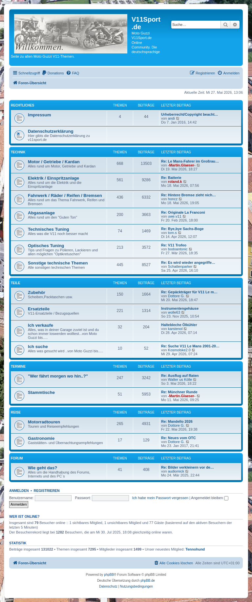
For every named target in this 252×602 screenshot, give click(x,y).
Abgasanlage (41, 212)
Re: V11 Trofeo (173, 245)
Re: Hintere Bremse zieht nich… (188, 195)
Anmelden (19, 491)
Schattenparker (180, 266)
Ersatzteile (39, 308)
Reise (16, 412)
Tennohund (195, 549)
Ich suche (38, 346)
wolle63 (174, 312)
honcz (173, 199)
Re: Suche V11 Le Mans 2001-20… (190, 346)
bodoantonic (178, 249)
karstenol (175, 329)
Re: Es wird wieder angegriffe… (188, 262)
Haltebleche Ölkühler (179, 325)
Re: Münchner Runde (179, 392)
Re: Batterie (171, 178)
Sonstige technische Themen (58, 263)
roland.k (175, 182)
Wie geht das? (42, 467)
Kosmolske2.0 (179, 350)
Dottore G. (176, 296)
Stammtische (41, 392)
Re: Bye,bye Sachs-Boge (182, 229)
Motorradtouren (44, 421)
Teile (15, 283)
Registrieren (47, 491)
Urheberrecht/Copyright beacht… (189, 114)
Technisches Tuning (48, 229)
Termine (18, 366)
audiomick (176, 471)
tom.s (172, 233)
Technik (18, 152)
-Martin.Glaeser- (182, 165)
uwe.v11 (174, 216)
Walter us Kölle (180, 379)
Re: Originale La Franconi (183, 212)
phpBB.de (147, 580)
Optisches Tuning (46, 245)
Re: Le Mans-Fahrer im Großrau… (190, 161)
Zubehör (36, 292)
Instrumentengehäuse (180, 308)
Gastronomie (41, 438)
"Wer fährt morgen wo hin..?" (58, 376)
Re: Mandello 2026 (177, 421)
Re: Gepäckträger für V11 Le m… (189, 292)
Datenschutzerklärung (51, 131)
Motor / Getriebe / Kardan (54, 161)
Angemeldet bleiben (209, 498)
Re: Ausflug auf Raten (180, 376)
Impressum (39, 114)
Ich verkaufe (40, 325)
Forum (17, 458)
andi (171, 118)
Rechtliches (22, 105)
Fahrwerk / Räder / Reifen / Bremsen (65, 195)
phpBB (109, 574)
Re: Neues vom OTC (178, 438)
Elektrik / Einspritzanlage (53, 178)
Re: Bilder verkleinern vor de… (187, 467)
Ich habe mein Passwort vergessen (160, 498)
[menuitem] (53, 73)
